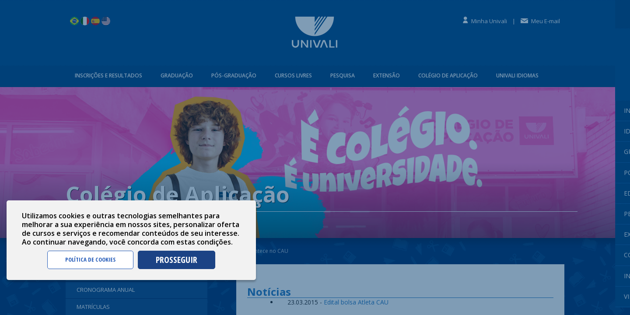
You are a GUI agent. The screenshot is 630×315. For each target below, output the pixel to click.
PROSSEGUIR (176, 260)
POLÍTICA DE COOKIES (90, 259)
